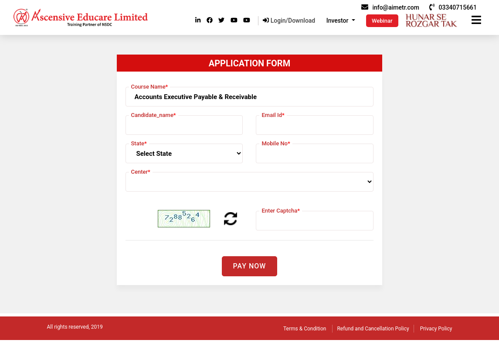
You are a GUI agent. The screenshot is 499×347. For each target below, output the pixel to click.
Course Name (149, 86)
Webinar (382, 20)
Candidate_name (153, 115)
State (139, 143)
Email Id (272, 115)
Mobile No (275, 143)
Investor (338, 20)
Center (140, 171)
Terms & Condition (304, 329)
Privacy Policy (436, 329)
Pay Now (249, 266)
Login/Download (289, 20)
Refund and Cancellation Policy (373, 329)
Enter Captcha (280, 210)
